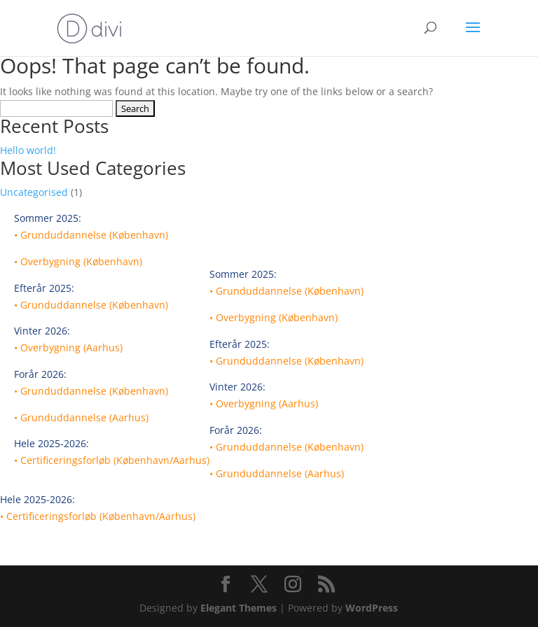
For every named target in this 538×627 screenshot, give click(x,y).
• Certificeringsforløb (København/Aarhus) (111, 460)
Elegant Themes (238, 607)
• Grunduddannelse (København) (91, 234)
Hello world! (28, 150)
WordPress (371, 607)
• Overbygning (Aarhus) (68, 347)
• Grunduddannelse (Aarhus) (81, 417)
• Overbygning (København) (78, 261)
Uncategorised (34, 192)
